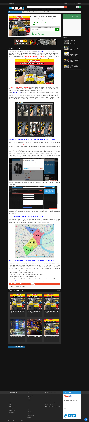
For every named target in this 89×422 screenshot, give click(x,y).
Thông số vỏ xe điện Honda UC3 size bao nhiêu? (74, 66)
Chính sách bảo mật (49, 400)
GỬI (57, 29)
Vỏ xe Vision (29, 409)
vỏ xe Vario (54, 9)
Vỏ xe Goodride (11, 412)
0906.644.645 (47, 24)
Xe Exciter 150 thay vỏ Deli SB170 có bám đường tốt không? (74, 42)
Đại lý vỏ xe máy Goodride (13, 404)
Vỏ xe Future (29, 413)
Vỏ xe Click (29, 411)
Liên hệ (79, 3)
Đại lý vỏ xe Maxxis (12, 402)
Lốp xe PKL (11, 408)
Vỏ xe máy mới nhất (12, 395)
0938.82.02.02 (39, 24)
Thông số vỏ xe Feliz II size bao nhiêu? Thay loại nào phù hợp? (74, 48)
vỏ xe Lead (59, 9)
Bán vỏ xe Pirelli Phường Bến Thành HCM (43, 11)
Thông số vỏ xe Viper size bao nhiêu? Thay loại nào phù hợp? (75, 60)
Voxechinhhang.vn (17, 420)
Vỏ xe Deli (29, 417)
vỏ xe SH (49, 9)
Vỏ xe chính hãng (25, 11)
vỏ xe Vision (45, 9)
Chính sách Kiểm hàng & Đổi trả (50, 402)
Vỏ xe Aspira (29, 402)
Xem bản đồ (71, 18)
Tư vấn (75, 3)
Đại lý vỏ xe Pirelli (32, 11)
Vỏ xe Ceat (29, 400)
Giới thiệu (29, 398)
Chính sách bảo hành (49, 404)
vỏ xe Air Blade (39, 9)
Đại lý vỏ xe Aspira (12, 406)
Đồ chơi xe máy (11, 3)
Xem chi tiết (42, 34)
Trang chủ (65, 3)
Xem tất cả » (59, 290)
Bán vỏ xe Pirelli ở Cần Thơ (34, 336)
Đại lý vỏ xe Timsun (12, 410)
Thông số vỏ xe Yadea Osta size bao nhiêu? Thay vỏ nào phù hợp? (74, 54)
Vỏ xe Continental (30, 415)
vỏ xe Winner (34, 9)
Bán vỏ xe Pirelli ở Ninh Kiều (17, 336)
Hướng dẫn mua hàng (49, 395)
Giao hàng (70, 3)
